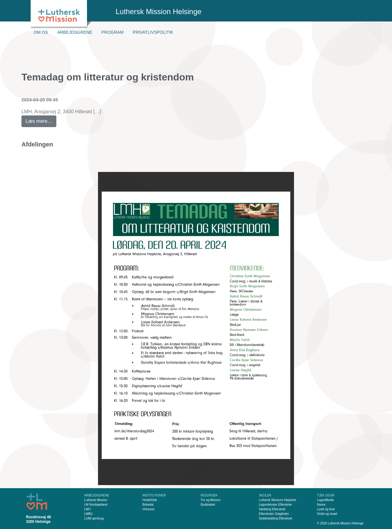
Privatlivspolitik (153, 32)
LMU (87, 509)
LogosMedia (325, 500)
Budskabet (208, 504)
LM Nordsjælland (95, 504)
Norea (321, 504)
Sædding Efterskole (272, 509)
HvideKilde (149, 500)
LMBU (88, 513)
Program (112, 32)
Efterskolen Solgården (274, 513)
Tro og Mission (211, 500)
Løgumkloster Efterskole (275, 504)
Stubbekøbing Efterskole (275, 518)
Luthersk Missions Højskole (277, 500)
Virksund (148, 509)
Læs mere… (40, 119)
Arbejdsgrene (74, 32)
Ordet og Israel (327, 513)
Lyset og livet (326, 509)
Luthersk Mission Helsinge (159, 11)
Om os (41, 32)
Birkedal (147, 504)
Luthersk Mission (95, 500)
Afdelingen (37, 144)
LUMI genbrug (94, 518)
